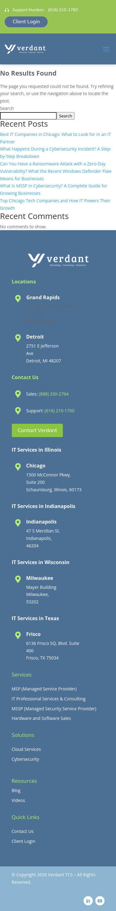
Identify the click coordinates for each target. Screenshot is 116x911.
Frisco (33, 634)
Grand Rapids (43, 297)
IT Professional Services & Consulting (49, 699)
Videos (18, 800)
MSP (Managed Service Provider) (44, 689)
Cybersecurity (25, 759)
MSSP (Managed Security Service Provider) (54, 709)
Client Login (26, 21)
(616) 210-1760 (63, 9)
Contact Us (23, 831)
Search (7, 108)
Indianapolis (41, 521)
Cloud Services (26, 749)
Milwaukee (40, 578)
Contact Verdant (37, 430)
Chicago (35, 465)
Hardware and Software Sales (41, 718)
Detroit (35, 336)
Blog (16, 790)
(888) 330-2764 (53, 394)
